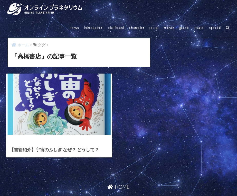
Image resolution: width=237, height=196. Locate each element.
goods (184, 27)
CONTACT (98, 182)
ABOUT (143, 182)
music (199, 27)
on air (154, 27)
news (74, 27)
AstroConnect (121, 182)
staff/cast (116, 27)
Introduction (93, 27)
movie (169, 27)
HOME (118, 171)
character (136, 27)
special (215, 27)
